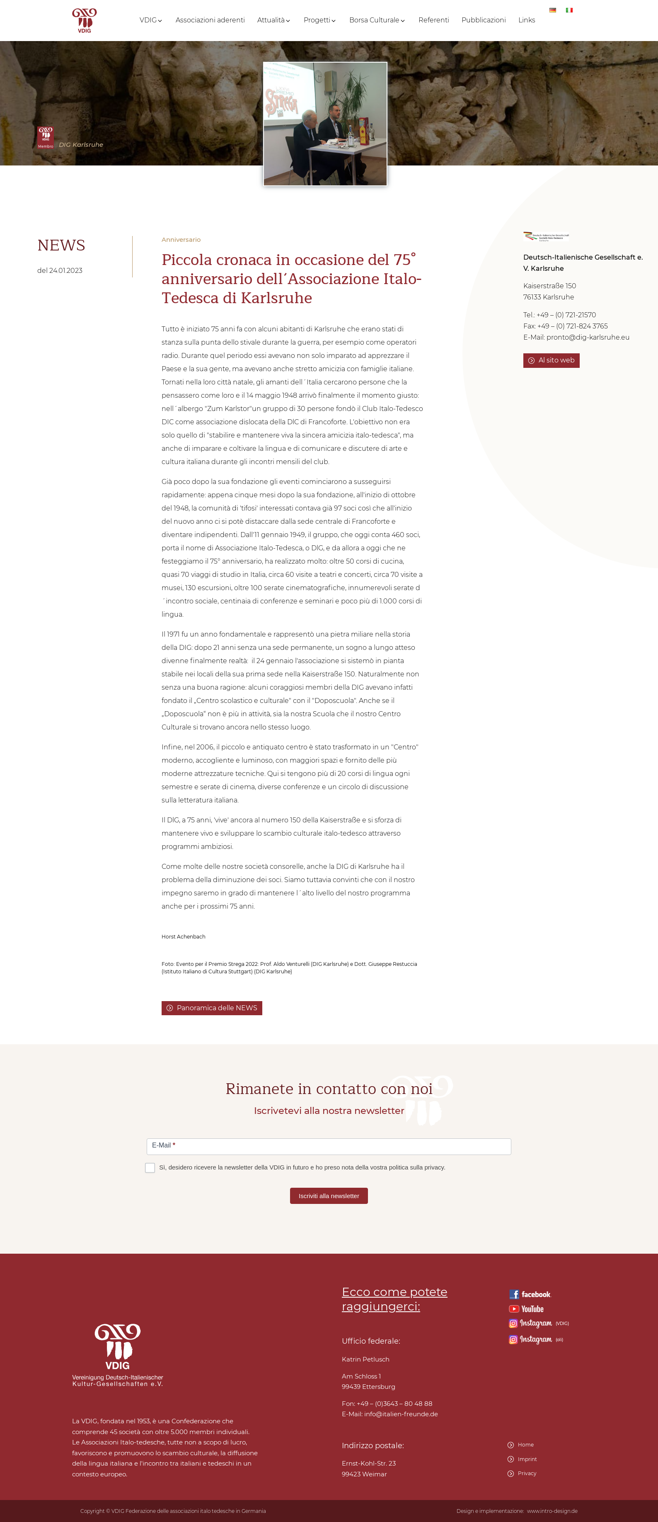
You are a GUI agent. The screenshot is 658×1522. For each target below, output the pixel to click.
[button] (151, 20)
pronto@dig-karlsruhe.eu (588, 337)
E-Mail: (390, 1414)
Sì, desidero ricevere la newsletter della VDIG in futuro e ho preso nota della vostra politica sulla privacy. (296, 1167)
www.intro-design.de (552, 1511)
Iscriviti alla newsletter (329, 1195)
